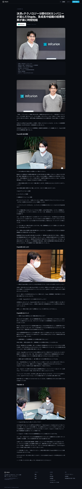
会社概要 (51, 478)
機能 (35, 474)
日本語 (63, 1)
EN (60, 1)
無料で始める (75, 1)
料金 (35, 476)
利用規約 (66, 476)
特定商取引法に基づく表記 (70, 478)
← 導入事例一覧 (20, 8)
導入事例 (51, 476)
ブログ (51, 474)
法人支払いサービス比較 (54, 482)
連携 (35, 478)
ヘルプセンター (53, 480)
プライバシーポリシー (69, 474)
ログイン (69, 1)
